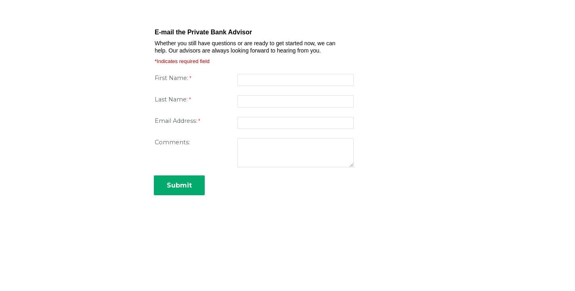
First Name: (171, 78)
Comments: (172, 142)
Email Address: (176, 120)
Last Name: (171, 99)
